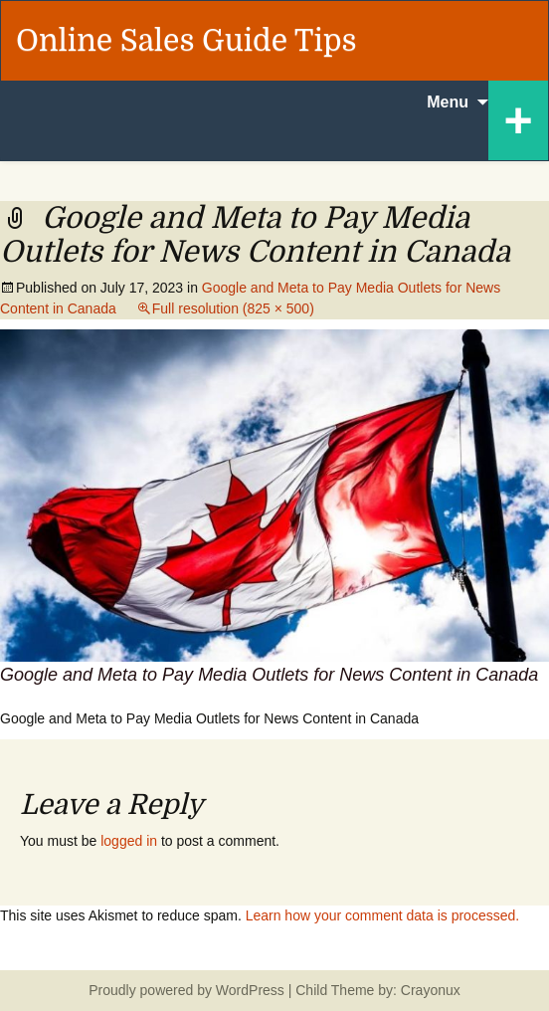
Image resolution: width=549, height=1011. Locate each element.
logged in (128, 841)
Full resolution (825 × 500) (233, 308)
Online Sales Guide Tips (186, 41)
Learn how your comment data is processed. (382, 915)
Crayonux (428, 990)
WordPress (250, 990)
